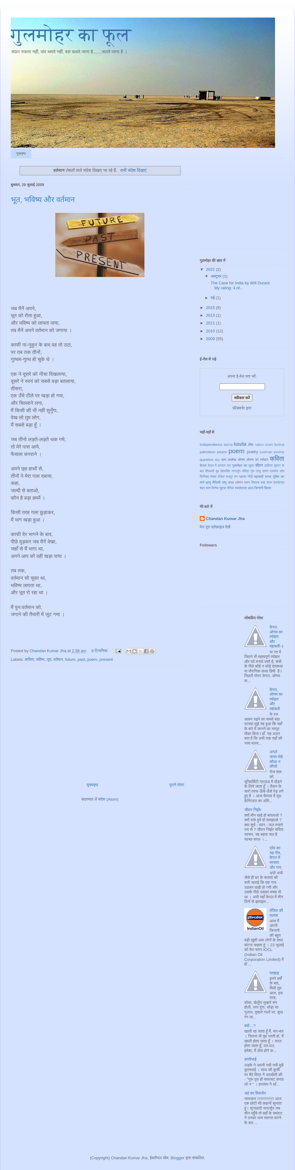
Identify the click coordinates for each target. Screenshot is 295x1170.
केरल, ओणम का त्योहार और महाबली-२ (276, 636)
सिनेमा (214, 488)
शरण (269, 482)
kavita (240, 444)
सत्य (208, 488)
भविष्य (40, 659)
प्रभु (258, 471)
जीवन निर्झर (252, 809)
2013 (211, 315)
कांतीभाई (250, 1059)
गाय (229, 465)
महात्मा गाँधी (246, 476)
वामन (247, 482)
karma (228, 444)
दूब (217, 471)
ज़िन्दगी (258, 488)
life (251, 444)
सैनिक (230, 488)
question (206, 459)
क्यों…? (250, 1025)
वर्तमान (58, 659)
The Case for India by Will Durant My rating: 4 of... (239, 285)
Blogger (177, 1158)
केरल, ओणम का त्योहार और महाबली (275, 699)
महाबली (258, 476)
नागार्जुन (235, 471)
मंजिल (221, 476)
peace (222, 452)
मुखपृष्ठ (21, 153)
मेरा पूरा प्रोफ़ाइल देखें (215, 527)
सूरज (222, 488)
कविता (29, 659)
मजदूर (229, 476)
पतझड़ (274, 973)
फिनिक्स (204, 476)
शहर (202, 488)
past (81, 659)
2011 (211, 323)
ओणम (241, 459)
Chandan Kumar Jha (225, 518)
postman (266, 452)
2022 (211, 269)
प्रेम (282, 471)
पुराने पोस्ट (176, 784)
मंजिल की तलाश (276, 913)
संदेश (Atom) (108, 799)
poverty (279, 452)
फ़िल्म (267, 488)
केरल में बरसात (217, 465)
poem (92, 659)
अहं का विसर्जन (255, 1093)
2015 (211, 307)
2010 (211, 331)
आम (223, 459)
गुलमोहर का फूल (71, 35)
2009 (211, 338)
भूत (49, 659)
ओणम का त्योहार (257, 459)
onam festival (274, 444)
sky (217, 459)
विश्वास (255, 482)
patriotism (207, 452)
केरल (203, 465)
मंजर (213, 476)
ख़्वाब (250, 488)
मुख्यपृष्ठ (92, 784)
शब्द (263, 482)
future (70, 659)
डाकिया (268, 465)
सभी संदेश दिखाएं (133, 170)
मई (213, 297)
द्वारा (248, 408)
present (106, 659)
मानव (268, 476)
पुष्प (252, 471)
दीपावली (209, 471)
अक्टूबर (217, 276)
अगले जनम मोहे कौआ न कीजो (276, 759)
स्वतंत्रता (241, 488)
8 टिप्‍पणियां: (100, 650)
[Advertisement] (100, 721)
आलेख (232, 459)
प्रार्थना (274, 471)
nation (259, 444)
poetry (252, 451)
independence (211, 444)
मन (236, 476)
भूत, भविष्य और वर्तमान (43, 200)
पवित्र (245, 471)
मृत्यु (208, 482)
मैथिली (216, 482)
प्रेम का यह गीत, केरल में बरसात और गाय (275, 857)
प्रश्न (265, 471)
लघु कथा (228, 482)
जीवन (259, 465)
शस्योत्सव (278, 482)
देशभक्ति (225, 471)
